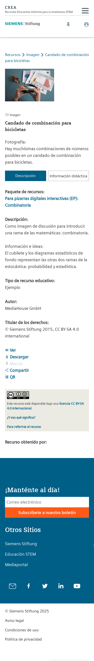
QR (10, 377)
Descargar (17, 356)
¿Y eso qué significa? (21, 417)
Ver (10, 350)
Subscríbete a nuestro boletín (47, 512)
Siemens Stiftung (21, 543)
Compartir (17, 370)
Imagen (33, 54)
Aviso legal (14, 620)
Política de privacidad (23, 639)
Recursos (13, 54)
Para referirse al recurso (24, 427)
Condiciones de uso (22, 630)
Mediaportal (16, 564)
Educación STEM (20, 554)
